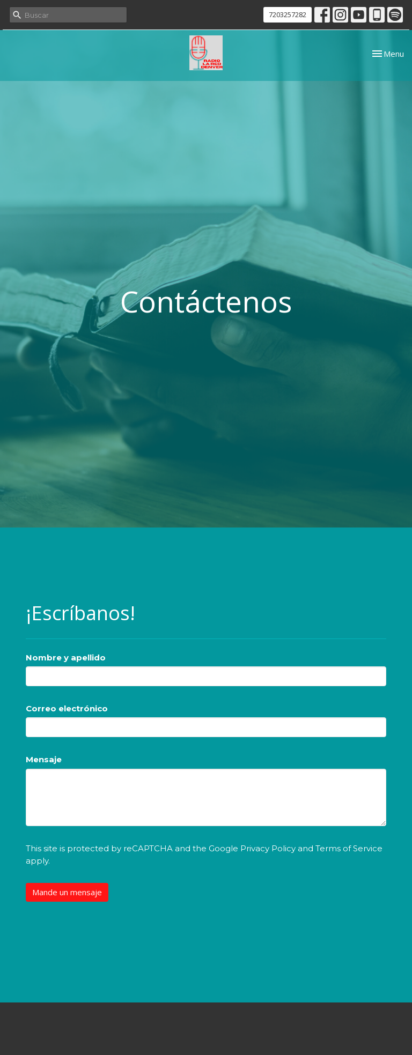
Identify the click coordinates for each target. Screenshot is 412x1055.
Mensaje (44, 759)
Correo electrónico (67, 708)
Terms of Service (348, 848)
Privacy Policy (268, 848)
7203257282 (287, 14)
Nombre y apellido (66, 657)
